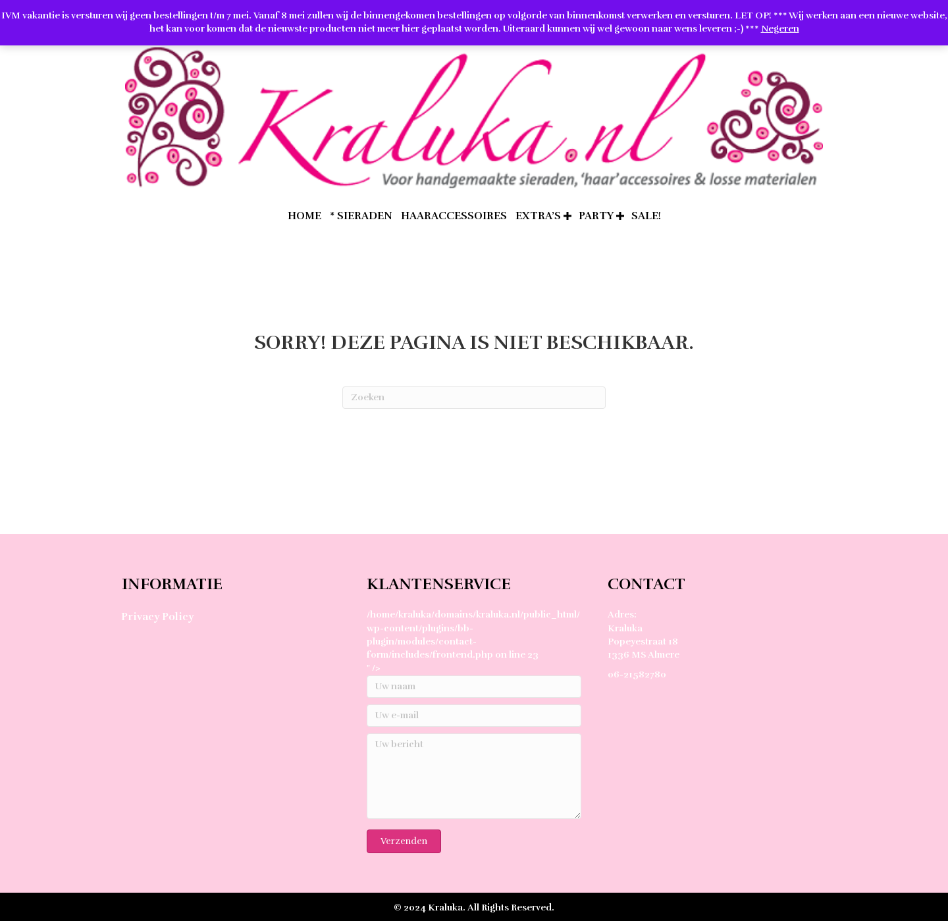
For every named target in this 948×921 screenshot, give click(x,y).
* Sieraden (361, 216)
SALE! (646, 216)
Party (596, 216)
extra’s (538, 216)
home (304, 216)
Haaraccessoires (454, 216)
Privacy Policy (157, 616)
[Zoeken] (474, 397)
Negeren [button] (780, 28)
